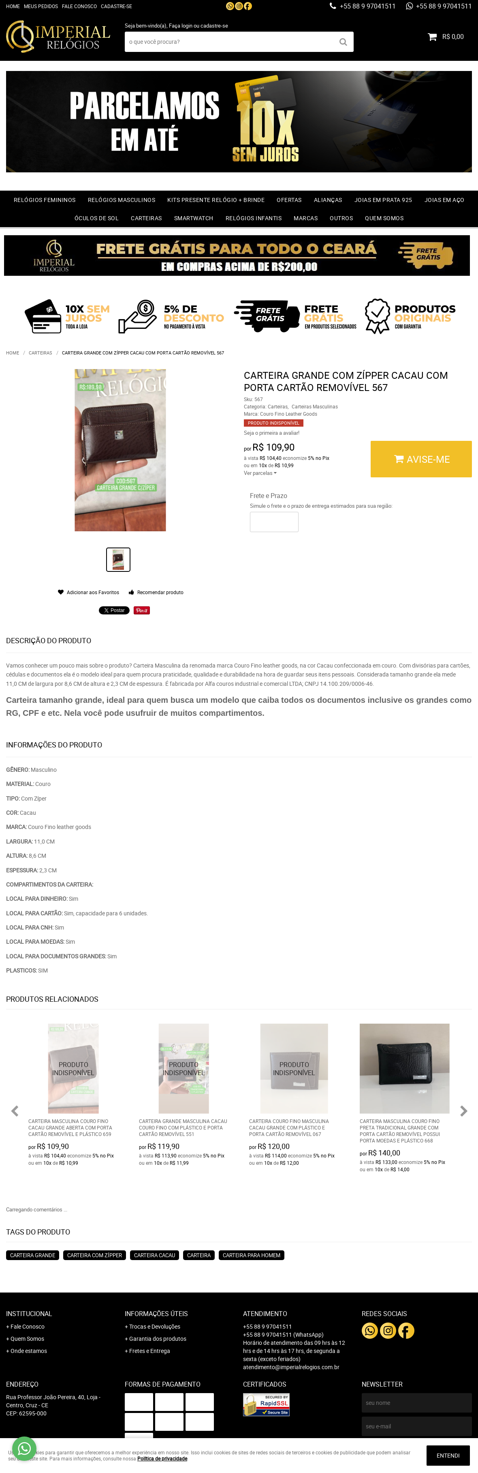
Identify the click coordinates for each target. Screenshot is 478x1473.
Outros (341, 218)
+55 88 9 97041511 (367, 6)
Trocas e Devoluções (154, 1326)
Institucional (29, 1313)
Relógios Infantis (254, 218)
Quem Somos (384, 218)
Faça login (180, 25)
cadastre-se (214, 25)
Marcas (306, 218)
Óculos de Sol (97, 218)
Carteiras (146, 218)
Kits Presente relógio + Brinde (216, 200)
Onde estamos (29, 1351)
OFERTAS (289, 200)
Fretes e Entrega (149, 1351)
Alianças (328, 200)
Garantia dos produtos (157, 1338)
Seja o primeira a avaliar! (271, 432)
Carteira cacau (154, 1255)
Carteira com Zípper (94, 1255)
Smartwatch (193, 218)
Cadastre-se (116, 6)
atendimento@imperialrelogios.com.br (291, 1367)
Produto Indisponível (73, 1069)
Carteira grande (32, 1255)
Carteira (199, 1255)
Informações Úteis (156, 1313)
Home (13, 6)
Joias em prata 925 (383, 200)
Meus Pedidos (41, 6)
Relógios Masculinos (122, 200)
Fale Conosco (79, 6)
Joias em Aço (445, 200)
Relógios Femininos (45, 200)
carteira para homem (251, 1255)
